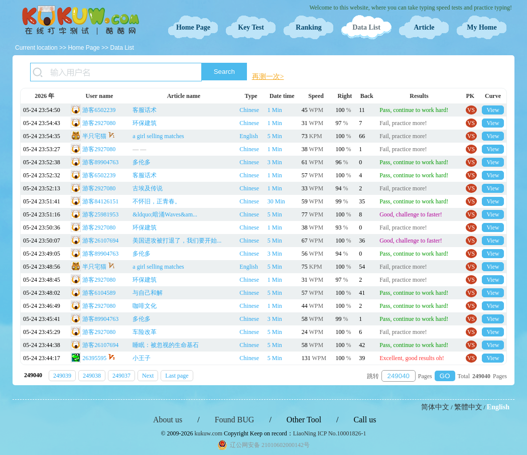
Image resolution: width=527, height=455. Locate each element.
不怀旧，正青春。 (157, 201)
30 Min (276, 201)
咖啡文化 (145, 305)
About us (167, 419)
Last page (176, 375)
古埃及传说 (148, 188)
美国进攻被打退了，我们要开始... (177, 240)
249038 (92, 375)
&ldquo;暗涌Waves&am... (165, 214)
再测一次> (268, 76)
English (248, 136)
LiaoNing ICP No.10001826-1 (329, 433)
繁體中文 (468, 407)
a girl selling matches (158, 136)
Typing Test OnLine (80, 20)
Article (424, 27)
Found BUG (234, 419)
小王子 (142, 358)
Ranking (308, 27)
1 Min (275, 109)
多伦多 (142, 162)
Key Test (251, 27)
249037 (121, 375)
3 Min (275, 162)
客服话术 (145, 109)
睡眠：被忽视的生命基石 (166, 345)
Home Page (193, 27)
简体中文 (435, 407)
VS (471, 109)
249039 (62, 375)
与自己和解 (148, 292)
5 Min (275, 136)
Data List (366, 27)
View (492, 109)
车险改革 (145, 331)
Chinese (249, 109)
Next (148, 375)
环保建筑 (145, 123)
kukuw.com (209, 433)
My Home (481, 27)
